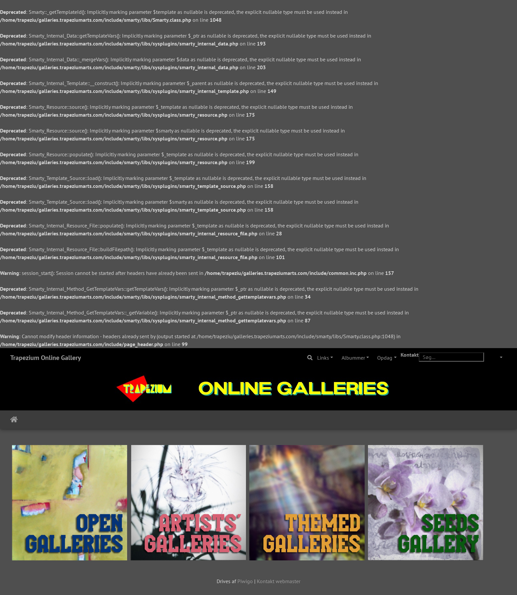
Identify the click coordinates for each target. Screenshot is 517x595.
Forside (14, 420)
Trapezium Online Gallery (45, 357)
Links (323, 357)
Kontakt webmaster (278, 581)
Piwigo (245, 581)
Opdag (384, 357)
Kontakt (410, 354)
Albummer (353, 357)
